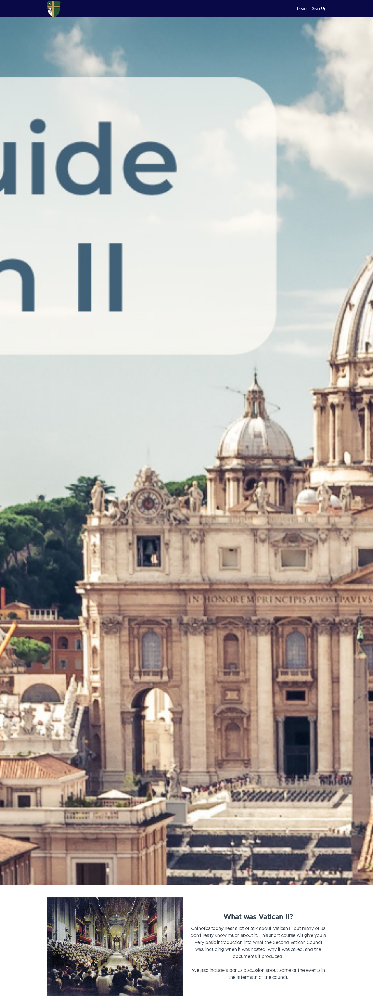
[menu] (309, 9)
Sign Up (319, 9)
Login (302, 9)
